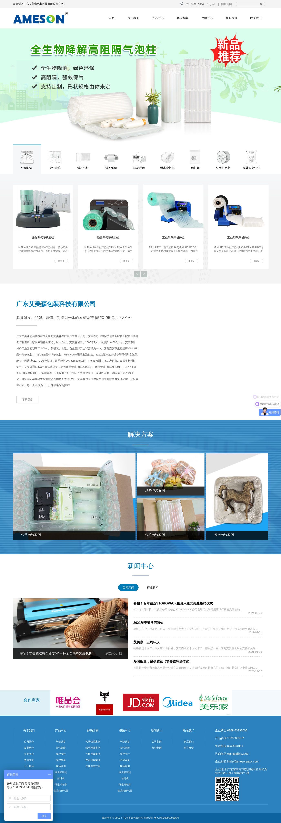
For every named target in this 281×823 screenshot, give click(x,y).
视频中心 (207, 18)
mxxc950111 (235, 746)
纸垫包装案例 (93, 747)
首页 (112, 18)
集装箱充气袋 (60, 790)
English (211, 4)
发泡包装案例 (93, 760)
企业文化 (29, 753)
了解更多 (27, 399)
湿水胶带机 (61, 772)
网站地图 (226, 4)
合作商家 (31, 700)
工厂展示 (29, 766)
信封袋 (60, 778)
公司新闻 (157, 741)
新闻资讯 (231, 18)
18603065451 (236, 738)
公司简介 (29, 741)
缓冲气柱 (61, 753)
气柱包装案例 (93, 753)
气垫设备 (61, 741)
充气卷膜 (61, 747)
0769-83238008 (237, 730)
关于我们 (133, 18)
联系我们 (256, 18)
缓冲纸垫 (61, 760)
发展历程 (29, 747)
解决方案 (182, 18)
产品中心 (158, 18)
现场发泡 (61, 766)
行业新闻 (157, 747)
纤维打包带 (61, 784)
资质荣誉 (29, 760)
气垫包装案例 (93, 741)
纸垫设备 (125, 760)
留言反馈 (189, 747)
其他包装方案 (93, 766)
